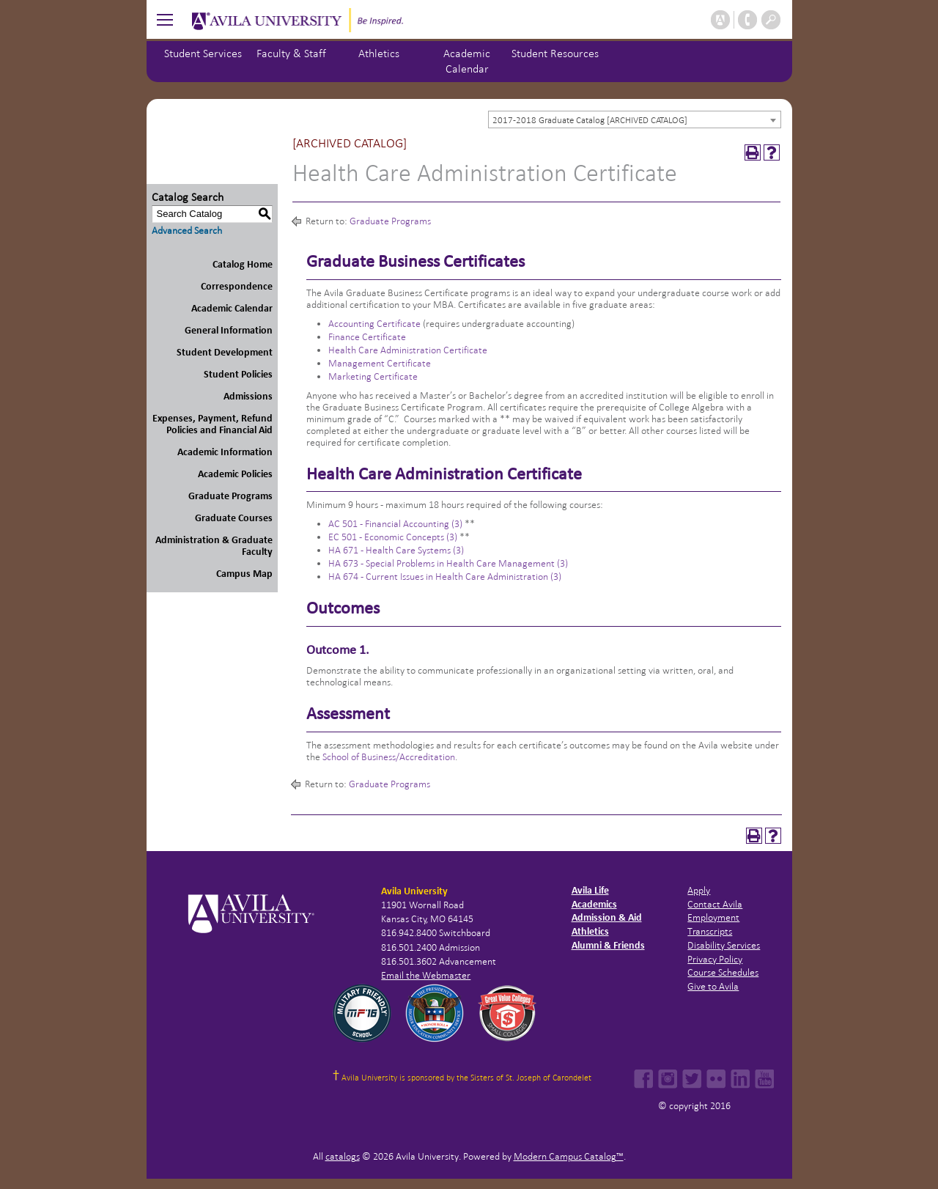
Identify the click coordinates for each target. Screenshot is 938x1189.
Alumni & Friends (608, 945)
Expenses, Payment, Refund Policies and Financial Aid (212, 424)
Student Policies (238, 374)
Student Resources (555, 53)
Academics (594, 904)
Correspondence (237, 286)
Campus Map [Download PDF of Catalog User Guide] (244, 573)
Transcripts (709, 931)
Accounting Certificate (374, 323)
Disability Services (723, 945)
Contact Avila (714, 904)
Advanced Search (187, 230)
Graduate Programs (230, 495)
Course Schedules (722, 972)
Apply (698, 890)
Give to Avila (713, 986)
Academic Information (225, 451)
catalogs (342, 1156)
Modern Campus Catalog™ (569, 1156)
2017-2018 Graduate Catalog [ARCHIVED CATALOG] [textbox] (589, 120)
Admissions (248, 396)
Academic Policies (235, 473)
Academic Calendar (232, 308)
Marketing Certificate (373, 376)
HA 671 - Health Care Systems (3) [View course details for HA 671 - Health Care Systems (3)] (396, 550)
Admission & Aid (607, 917)
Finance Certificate (367, 336)
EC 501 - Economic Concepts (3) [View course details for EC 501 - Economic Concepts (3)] (392, 536)
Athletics (378, 53)
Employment (713, 917)
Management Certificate (379, 363)
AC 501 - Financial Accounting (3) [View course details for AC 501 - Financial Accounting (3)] (395, 523)
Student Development (225, 352)
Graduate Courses (234, 517)
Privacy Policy (714, 959)
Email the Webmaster (425, 975)
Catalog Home (243, 264)
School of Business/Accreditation (388, 756)
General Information (229, 330)
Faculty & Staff (291, 53)
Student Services (203, 53)
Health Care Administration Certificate (407, 350)
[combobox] (634, 119)
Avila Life (590, 890)
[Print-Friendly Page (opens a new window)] (753, 152)
